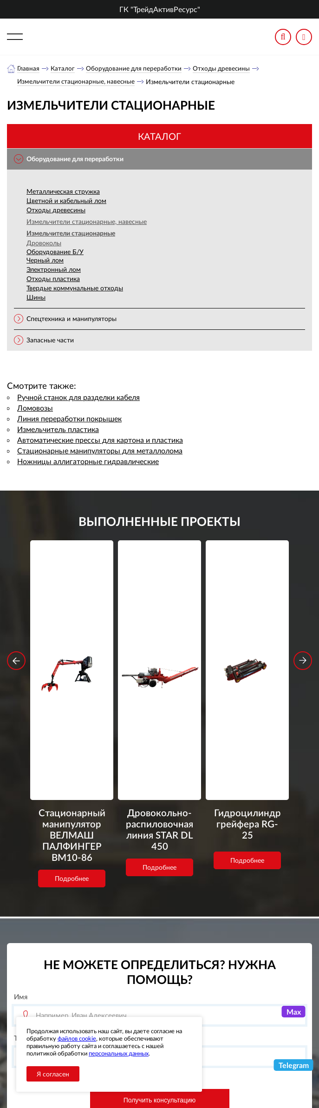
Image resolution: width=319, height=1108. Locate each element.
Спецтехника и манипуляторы (71, 319)
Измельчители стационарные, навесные (77, 82)
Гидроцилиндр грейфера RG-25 (247, 644)
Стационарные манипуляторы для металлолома (99, 451)
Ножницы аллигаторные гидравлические (88, 462)
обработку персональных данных (129, 947)
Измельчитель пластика (58, 430)
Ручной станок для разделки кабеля (78, 397)
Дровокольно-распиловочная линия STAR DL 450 (159, 657)
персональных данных (119, 1053)
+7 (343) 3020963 (224, 1027)
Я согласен (53, 1074)
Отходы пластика (53, 279)
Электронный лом (53, 270)
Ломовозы (35, 408)
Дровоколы (43, 244)
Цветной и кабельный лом (66, 201)
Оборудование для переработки (135, 68)
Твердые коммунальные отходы (74, 289)
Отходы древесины (224, 68)
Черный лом (45, 261)
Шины (36, 298)
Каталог (63, 68)
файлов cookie (77, 1038)
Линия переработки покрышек (69, 419)
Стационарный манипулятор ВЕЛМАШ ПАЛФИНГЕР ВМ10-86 (72, 663)
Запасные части (50, 341)
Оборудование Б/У (55, 252)
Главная (28, 68)
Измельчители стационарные (70, 234)
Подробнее (72, 710)
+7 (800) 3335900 (224, 1005)
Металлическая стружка (63, 192)
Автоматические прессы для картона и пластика (100, 440)
